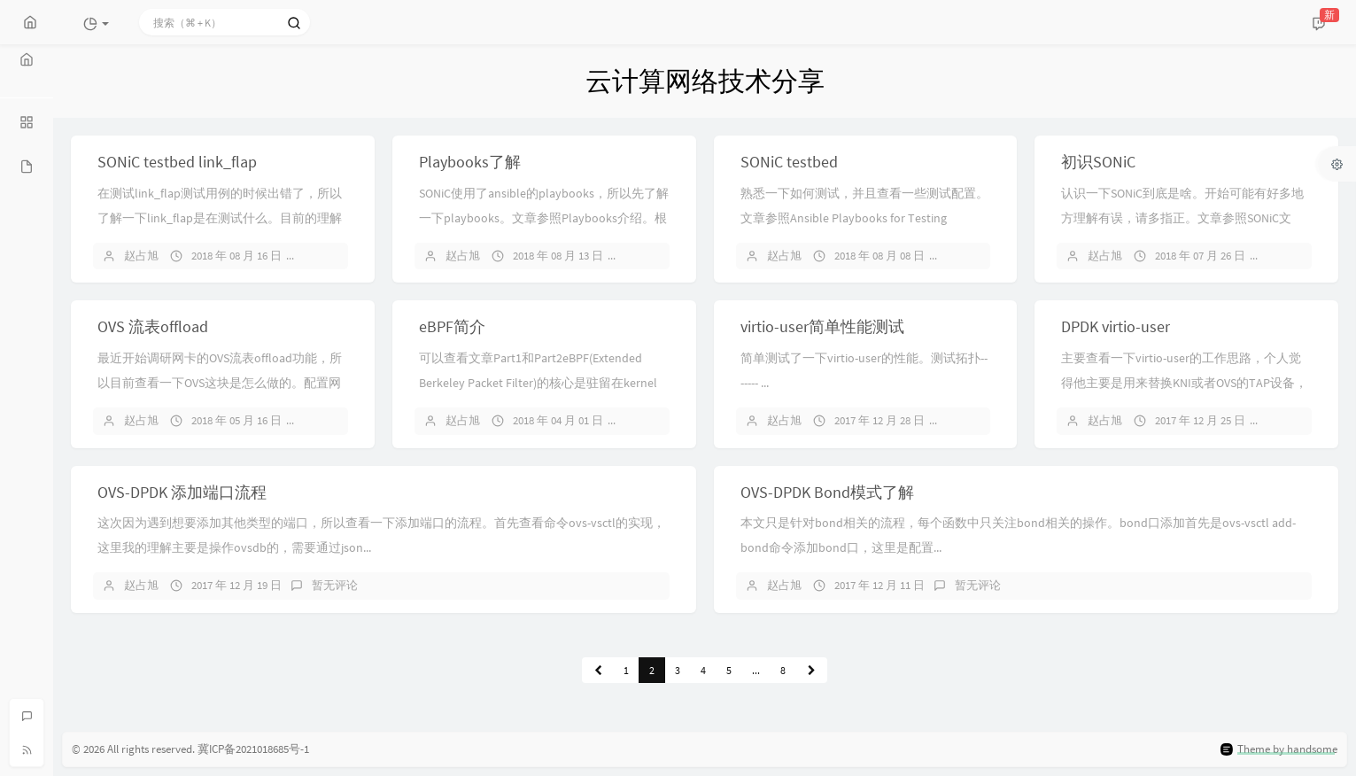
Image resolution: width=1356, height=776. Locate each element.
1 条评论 (333, 420)
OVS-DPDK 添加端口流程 (182, 492)
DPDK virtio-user (1115, 326)
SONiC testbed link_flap (177, 161)
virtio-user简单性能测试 (822, 326)
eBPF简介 (452, 326)
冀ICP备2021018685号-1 (253, 749)
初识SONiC (1098, 161)
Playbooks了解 (470, 161)
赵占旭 (141, 255)
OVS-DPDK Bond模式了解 (827, 492)
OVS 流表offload (152, 326)
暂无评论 (335, 255)
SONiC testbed (789, 161)
